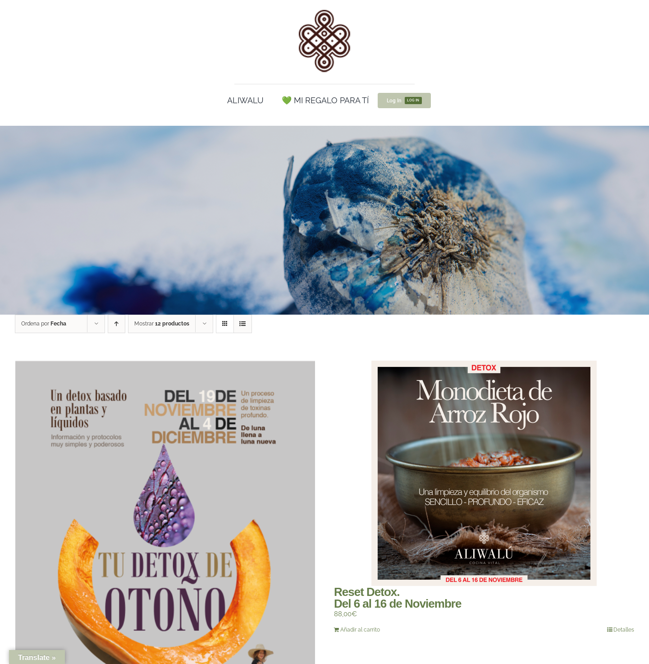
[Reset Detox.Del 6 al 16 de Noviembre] (484, 473)
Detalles (623, 630)
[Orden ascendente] (116, 324)
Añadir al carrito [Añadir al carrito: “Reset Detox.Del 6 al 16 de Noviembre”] (360, 630)
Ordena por (43, 324)
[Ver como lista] (242, 324)
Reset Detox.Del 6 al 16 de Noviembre (397, 597)
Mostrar (161, 324)
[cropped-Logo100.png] (324, 10)
